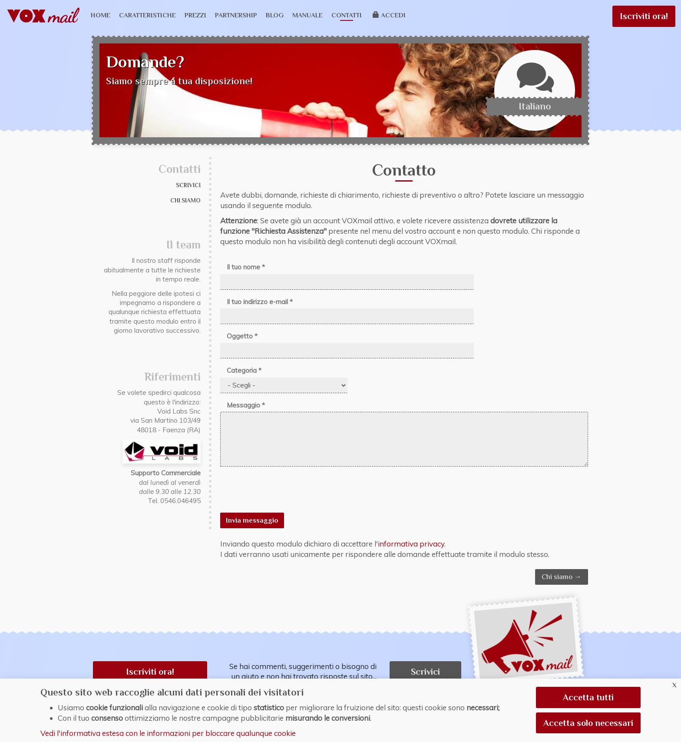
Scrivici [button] (425, 671)
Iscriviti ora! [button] (150, 671)
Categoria (244, 370)
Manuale (307, 15)
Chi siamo (185, 200)
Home (100, 15)
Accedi (389, 15)
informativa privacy (411, 543)
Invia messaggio (252, 520)
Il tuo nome (246, 267)
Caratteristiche (147, 15)
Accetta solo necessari (588, 723)
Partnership (236, 15)
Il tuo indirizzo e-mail (260, 302)
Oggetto (242, 336)
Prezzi (195, 15)
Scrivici (188, 185)
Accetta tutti (588, 697)
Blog (275, 15)
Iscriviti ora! (644, 16)
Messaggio (246, 405)
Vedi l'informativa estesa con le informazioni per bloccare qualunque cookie (168, 733)
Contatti (346, 15)
